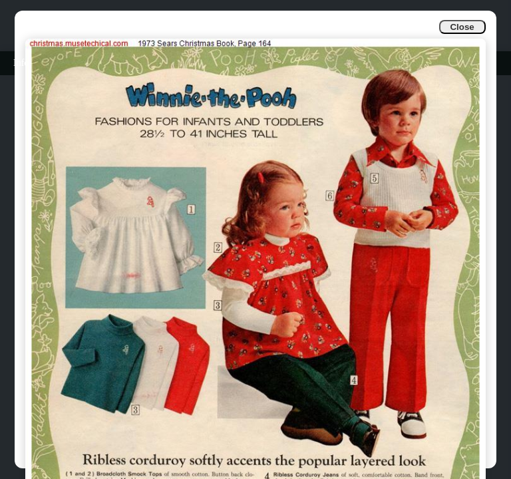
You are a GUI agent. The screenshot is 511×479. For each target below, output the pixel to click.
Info (21, 63)
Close (462, 27)
